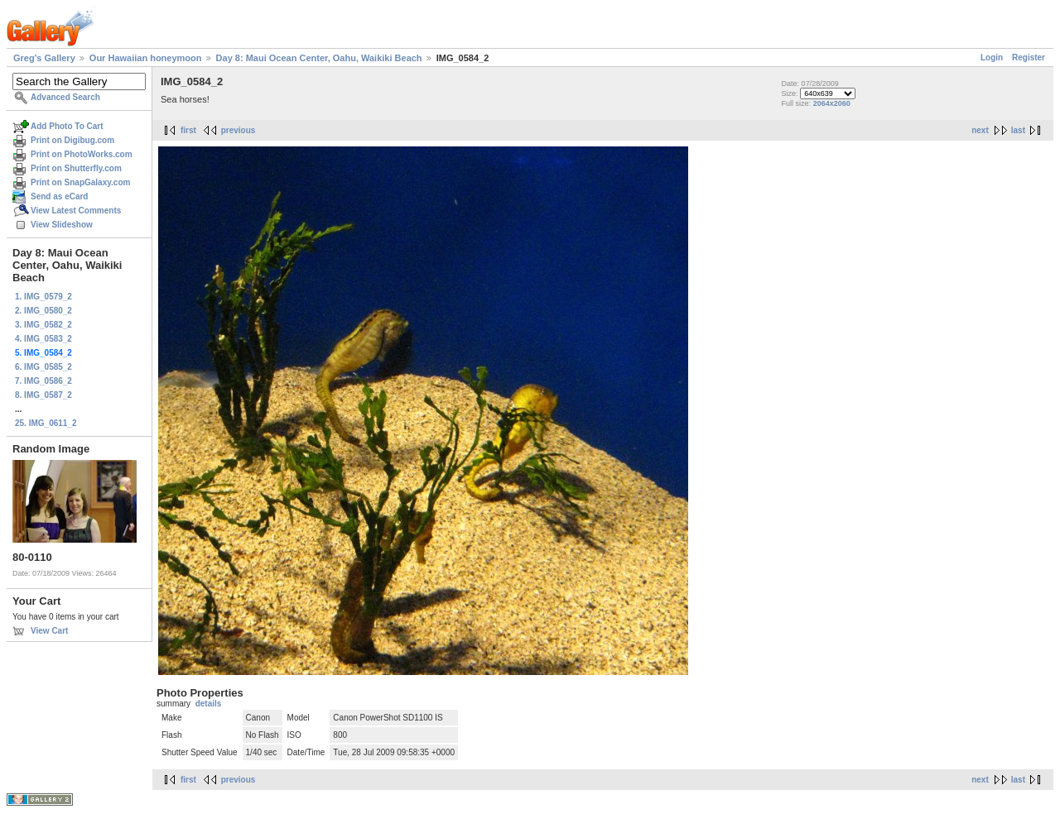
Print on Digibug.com (72, 140)
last (1018, 130)
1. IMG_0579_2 (43, 296)
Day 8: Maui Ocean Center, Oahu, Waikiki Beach (319, 58)
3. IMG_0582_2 (43, 324)
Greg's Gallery (44, 58)
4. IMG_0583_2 (43, 338)
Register (1028, 57)
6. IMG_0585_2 (43, 366)
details (208, 703)
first (188, 130)
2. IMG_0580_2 (43, 310)
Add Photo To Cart (67, 126)
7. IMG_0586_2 (43, 380)
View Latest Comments (76, 210)
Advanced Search (65, 97)
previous (238, 130)
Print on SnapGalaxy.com (80, 182)
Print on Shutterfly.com (76, 168)
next (980, 130)
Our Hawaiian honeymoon (145, 58)
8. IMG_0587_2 (43, 395)
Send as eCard (59, 196)
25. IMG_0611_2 (46, 423)
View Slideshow (62, 224)
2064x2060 (831, 103)
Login (991, 57)
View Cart (49, 630)
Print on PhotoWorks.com (81, 154)
